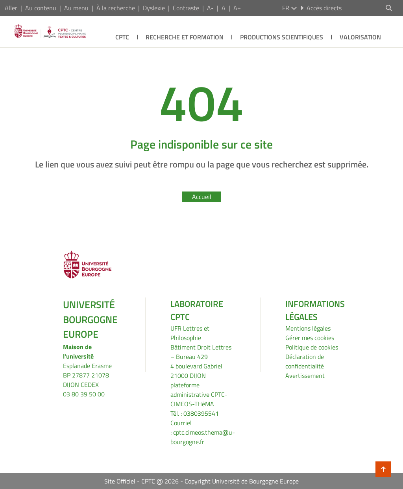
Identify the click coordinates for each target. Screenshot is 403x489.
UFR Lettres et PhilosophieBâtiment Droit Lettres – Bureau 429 (200, 342)
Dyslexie (154, 8)
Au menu (76, 8)
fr (289, 8)
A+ (237, 8)
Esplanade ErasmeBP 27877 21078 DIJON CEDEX (87, 375)
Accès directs (321, 8)
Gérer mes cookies (309, 337)
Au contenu (40, 8)
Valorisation (360, 37)
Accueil (201, 196)
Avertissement (305, 375)
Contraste (186, 8)
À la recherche (115, 8)
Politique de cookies (311, 347)
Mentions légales (308, 328)
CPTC (122, 37)
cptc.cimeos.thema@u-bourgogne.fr (202, 437)
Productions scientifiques (281, 37)
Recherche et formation (185, 37)
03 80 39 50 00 (84, 394)
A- (210, 8)
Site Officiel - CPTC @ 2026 (141, 481)
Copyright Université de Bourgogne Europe (242, 481)
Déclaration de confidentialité (304, 361)
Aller (11, 8)
